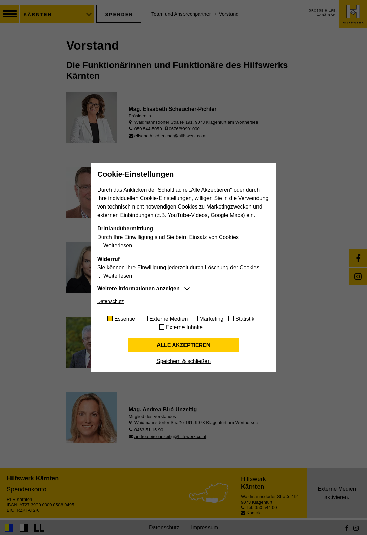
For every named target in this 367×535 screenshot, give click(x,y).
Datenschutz (110, 301)
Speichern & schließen (183, 361)
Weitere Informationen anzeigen (138, 288)
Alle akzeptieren (184, 345)
